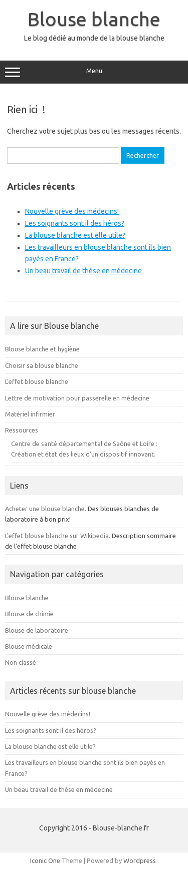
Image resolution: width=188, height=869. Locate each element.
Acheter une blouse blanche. (45, 508)
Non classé (20, 662)
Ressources (21, 429)
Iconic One (45, 860)
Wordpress (139, 860)
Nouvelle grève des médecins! (72, 211)
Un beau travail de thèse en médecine (83, 271)
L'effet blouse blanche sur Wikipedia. (57, 535)
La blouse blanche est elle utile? (75, 235)
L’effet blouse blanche (36, 381)
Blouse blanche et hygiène (42, 348)
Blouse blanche (94, 19)
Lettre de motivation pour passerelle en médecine (77, 397)
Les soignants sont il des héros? (74, 223)
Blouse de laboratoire (36, 630)
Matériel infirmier (30, 413)
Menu (94, 72)
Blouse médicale (28, 646)
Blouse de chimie (29, 613)
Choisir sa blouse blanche (41, 365)
